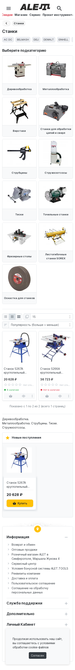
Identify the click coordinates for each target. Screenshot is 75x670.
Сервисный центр (24, 563)
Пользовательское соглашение (33, 583)
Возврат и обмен (23, 544)
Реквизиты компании (26, 573)
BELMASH (23, 39)
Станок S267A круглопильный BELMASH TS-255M (17, 371)
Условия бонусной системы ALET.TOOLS (40, 568)
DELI (36, 39)
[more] (32, 396)
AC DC (8, 39)
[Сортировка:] (41, 324)
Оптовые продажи (24, 549)
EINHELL (63, 39)
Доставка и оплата (25, 578)
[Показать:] (51, 316)
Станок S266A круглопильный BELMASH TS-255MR (54, 371)
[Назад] (6, 23)
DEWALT (49, 39)
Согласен (37, 655)
